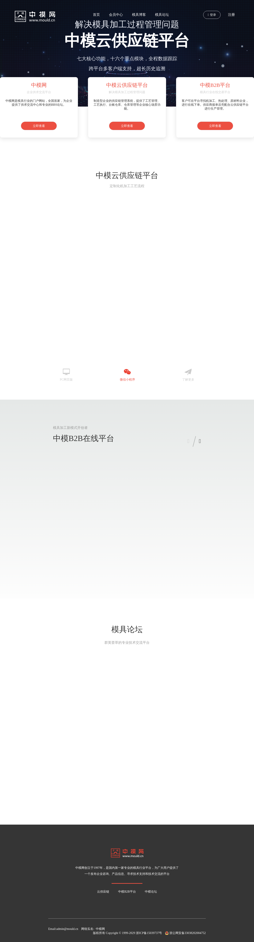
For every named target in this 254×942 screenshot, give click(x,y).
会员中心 (116, 14)
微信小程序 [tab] (127, 372)
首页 (96, 14)
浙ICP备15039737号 (149, 933)
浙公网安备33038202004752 (185, 933)
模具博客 (139, 14)
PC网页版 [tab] (66, 372)
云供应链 (103, 891)
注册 (231, 14)
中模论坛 (151, 891)
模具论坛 (162, 14)
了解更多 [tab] (188, 372)
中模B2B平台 (127, 891)
